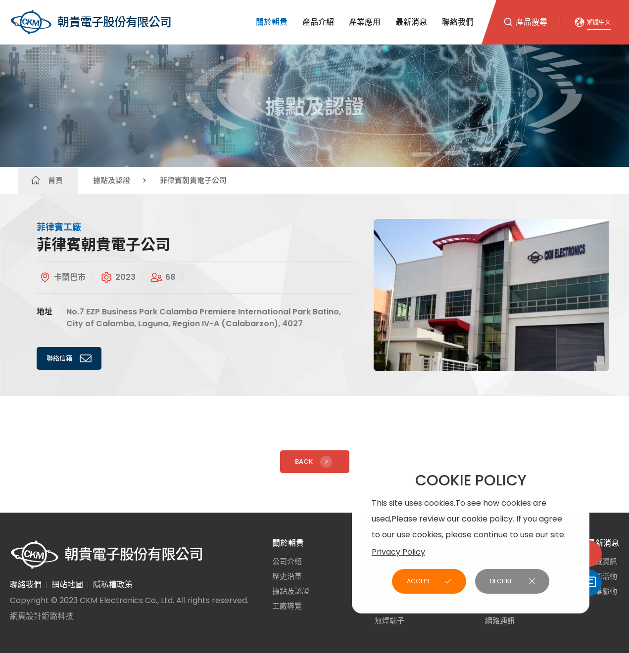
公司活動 (602, 576)
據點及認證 (111, 180)
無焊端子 (389, 620)
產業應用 (365, 22)
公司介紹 (287, 561)
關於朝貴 (272, 22)
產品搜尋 (531, 22)
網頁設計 (26, 616)
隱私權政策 (113, 584)
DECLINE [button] (501, 581)
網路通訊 (500, 620)
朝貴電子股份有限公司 (90, 22)
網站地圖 (67, 584)
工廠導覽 (287, 606)
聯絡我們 (458, 22)
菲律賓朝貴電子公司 (193, 180)
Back (315, 461)
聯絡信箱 (70, 358)
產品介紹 (318, 22)
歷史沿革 (287, 576)
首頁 (55, 180)
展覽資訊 (602, 561)
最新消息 (411, 22)
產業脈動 (602, 591)
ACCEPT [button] (418, 581)
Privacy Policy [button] (398, 552)
